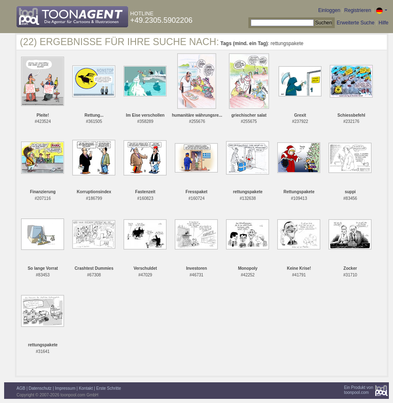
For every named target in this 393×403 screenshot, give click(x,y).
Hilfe (383, 23)
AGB (21, 388)
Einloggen (329, 10)
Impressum (65, 388)
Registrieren (357, 10)
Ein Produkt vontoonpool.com (358, 390)
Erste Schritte (108, 388)
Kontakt (86, 388)
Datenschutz (40, 388)
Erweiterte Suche (355, 23)
